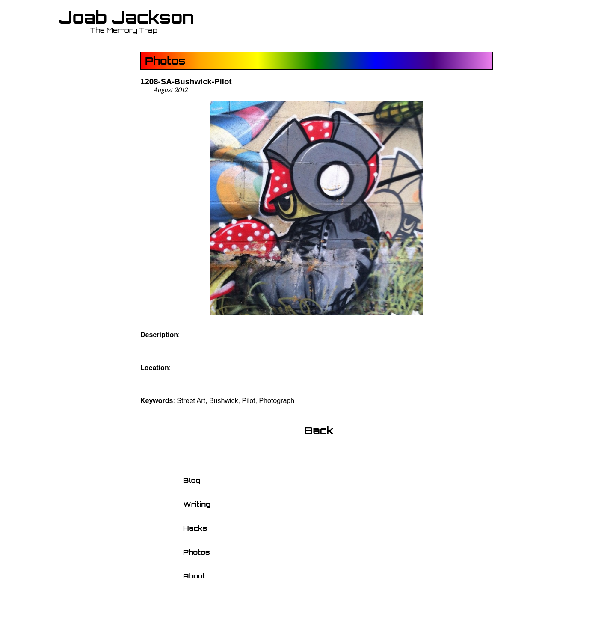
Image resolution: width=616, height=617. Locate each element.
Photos (165, 60)
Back (318, 430)
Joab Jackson (126, 17)
